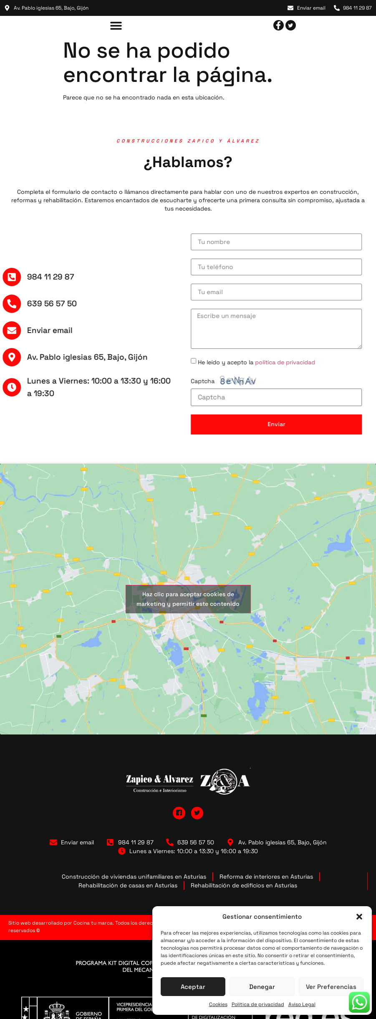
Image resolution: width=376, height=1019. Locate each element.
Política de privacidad (258, 1004)
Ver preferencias (331, 987)
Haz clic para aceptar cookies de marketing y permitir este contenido (188, 598)
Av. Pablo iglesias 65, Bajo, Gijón (67, 357)
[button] (359, 916)
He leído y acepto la (236, 362)
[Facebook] (179, 813)
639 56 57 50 (32, 303)
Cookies (218, 1004)
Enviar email (30, 330)
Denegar (262, 987)
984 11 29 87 (30, 277)
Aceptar (193, 987)
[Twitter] (290, 25)
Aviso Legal (301, 1004)
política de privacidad (265, 362)
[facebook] (278, 25)
